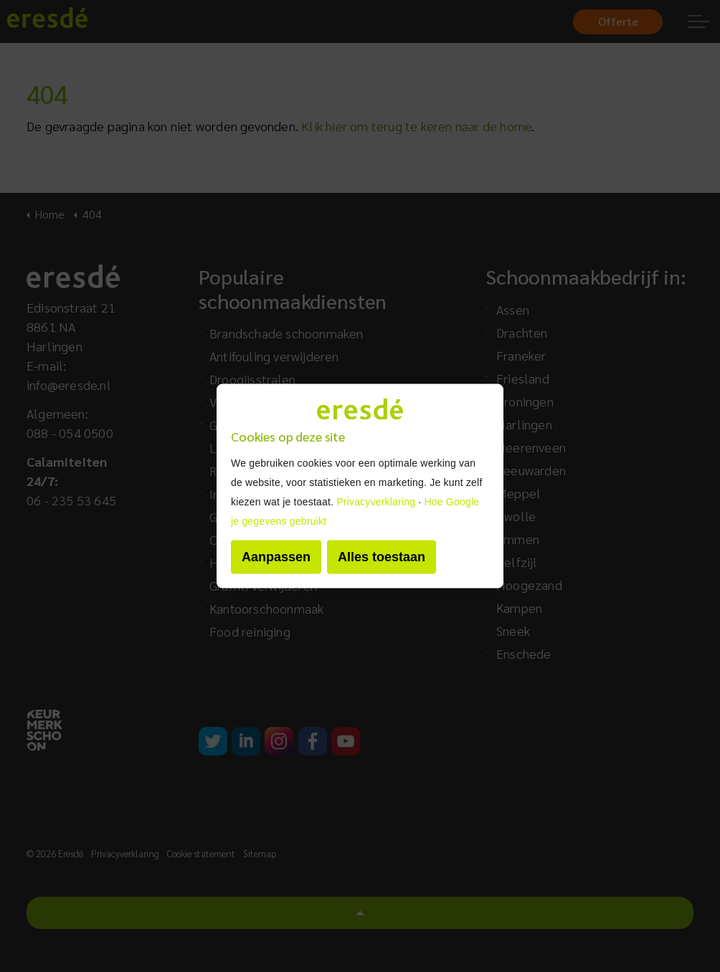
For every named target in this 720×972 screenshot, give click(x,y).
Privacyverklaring (375, 501)
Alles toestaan (381, 556)
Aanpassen (276, 556)
